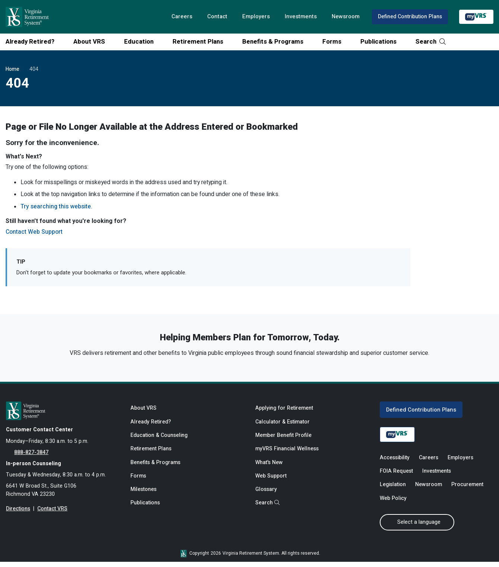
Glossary (266, 495)
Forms (334, 41)
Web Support (271, 481)
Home (12, 69)
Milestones (143, 495)
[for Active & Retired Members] (62, 414)
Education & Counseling (159, 440)
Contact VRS (52, 514)
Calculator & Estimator (282, 425)
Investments (299, 17)
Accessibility (395, 462)
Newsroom (344, 17)
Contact (214, 17)
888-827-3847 (31, 456)
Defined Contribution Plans (409, 17)
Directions (18, 514)
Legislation (393, 490)
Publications (381, 41)
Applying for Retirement (284, 412)
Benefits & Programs (275, 41)
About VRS (92, 41)
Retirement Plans (201, 41)
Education (141, 41)
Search (431, 41)
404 (33, 69)
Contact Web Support (35, 233)
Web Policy (393, 503)
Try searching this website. (56, 208)
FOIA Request (396, 475)
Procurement (468, 490)
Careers (178, 17)
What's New (269, 468)
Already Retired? (33, 41)
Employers (254, 17)
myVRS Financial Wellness (287, 453)
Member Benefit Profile (283, 440)
